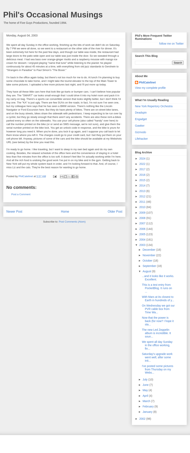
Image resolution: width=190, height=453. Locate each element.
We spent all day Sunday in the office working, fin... (157, 345)
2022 (142, 163)
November (149, 255)
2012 (142, 196)
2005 (142, 234)
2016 (142, 174)
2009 (142, 212)
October (147, 260)
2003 (142, 245)
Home (65, 211)
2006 (142, 228)
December (149, 249)
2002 (142, 418)
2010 (142, 207)
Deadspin (141, 112)
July (145, 379)
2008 (142, 218)
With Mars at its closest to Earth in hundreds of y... (158, 298)
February (148, 406)
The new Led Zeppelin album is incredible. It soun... (156, 333)
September (149, 266)
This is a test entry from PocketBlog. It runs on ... (157, 288)
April (145, 395)
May (145, 390)
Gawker (139, 125)
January (147, 411)
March (146, 401)
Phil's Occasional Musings (53, 14)
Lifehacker (141, 138)
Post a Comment (20, 194)
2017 (142, 169)
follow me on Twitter (171, 43)
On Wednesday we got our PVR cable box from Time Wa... (158, 309)
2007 (142, 223)
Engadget (141, 119)
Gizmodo (140, 132)
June (145, 384)
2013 (142, 191)
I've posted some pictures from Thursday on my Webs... (157, 369)
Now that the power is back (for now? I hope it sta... (158, 321)
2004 (142, 239)
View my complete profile (150, 87)
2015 (142, 180)
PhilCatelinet (147, 82)
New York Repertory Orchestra (154, 106)
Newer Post (14, 211)
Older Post (115, 211)
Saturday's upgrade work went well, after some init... (157, 357)
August (147, 271)
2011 (142, 201)
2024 (142, 158)
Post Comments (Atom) (72, 221)
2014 (142, 185)
